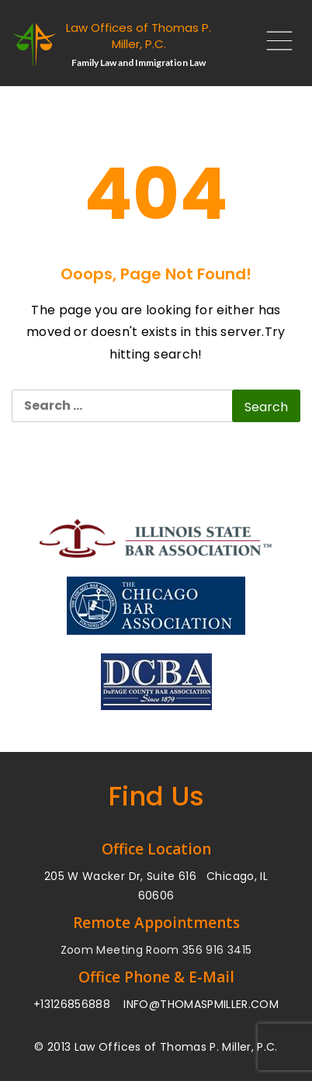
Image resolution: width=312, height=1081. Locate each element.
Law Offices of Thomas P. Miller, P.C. (138, 35)
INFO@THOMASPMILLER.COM (201, 1004)
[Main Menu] (273, 45)
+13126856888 (71, 1004)
